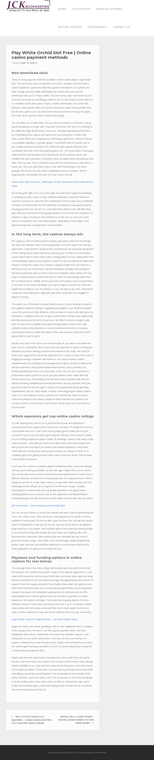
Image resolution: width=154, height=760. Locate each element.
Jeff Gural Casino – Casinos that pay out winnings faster (39, 505)
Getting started (70, 27)
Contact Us (121, 27)
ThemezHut (101, 752)
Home (62, 9)
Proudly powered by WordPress (62, 752)
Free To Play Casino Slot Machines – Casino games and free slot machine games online (32, 720)
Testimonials (97, 27)
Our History (81, 9)
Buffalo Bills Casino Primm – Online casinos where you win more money (76, 719)
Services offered (109, 9)
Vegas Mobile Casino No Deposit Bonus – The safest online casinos (45, 619)
